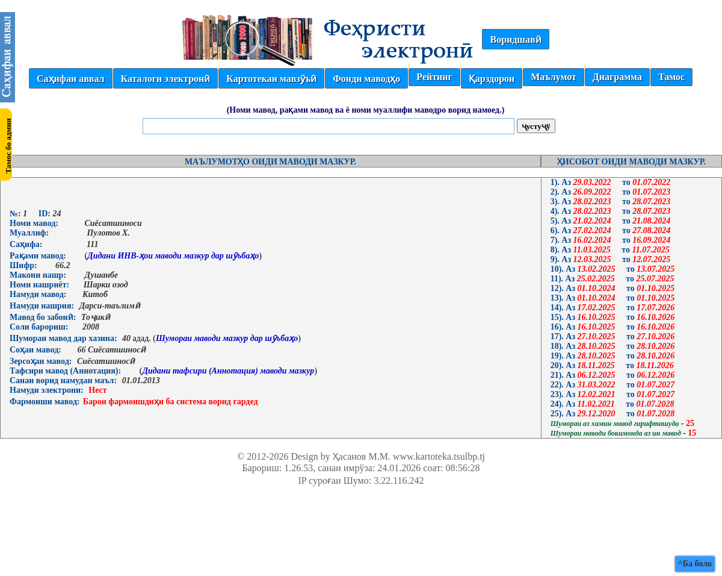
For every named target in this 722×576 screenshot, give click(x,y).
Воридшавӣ (515, 39)
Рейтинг (434, 77)
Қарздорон (491, 79)
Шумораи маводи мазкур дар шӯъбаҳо (227, 338)
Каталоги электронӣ (166, 79)
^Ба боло (695, 563)
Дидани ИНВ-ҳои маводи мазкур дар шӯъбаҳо (173, 255)
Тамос (671, 77)
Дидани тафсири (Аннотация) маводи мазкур (228, 370)
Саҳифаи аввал (70, 79)
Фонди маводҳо (366, 79)
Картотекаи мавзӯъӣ (271, 79)
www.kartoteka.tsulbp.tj (439, 456)
